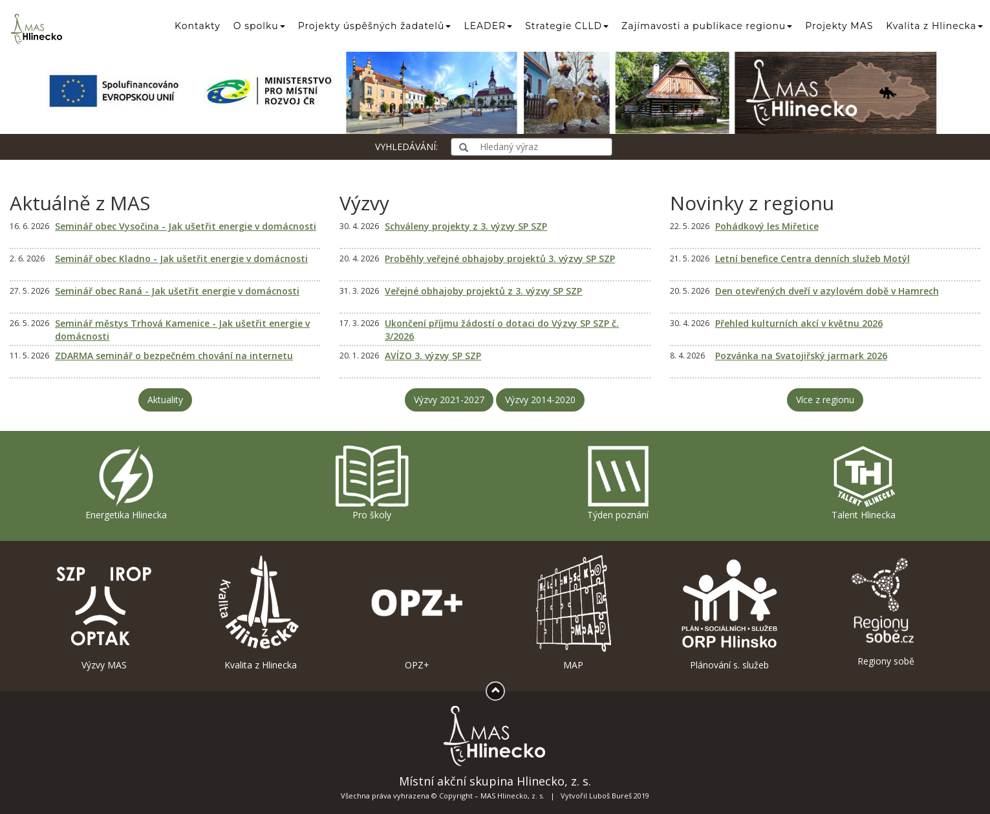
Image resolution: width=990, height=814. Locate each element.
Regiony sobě (885, 610)
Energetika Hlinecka (126, 482)
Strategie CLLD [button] (566, 26)
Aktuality (165, 399)
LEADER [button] (488, 26)
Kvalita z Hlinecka (260, 612)
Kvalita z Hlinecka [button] (934, 26)
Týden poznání (618, 482)
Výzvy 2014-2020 (540, 399)
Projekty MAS (839, 26)
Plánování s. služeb (729, 612)
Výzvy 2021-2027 (449, 399)
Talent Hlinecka (863, 482)
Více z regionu (825, 399)
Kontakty (198, 26)
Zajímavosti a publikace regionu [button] (706, 26)
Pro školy (371, 482)
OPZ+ (417, 612)
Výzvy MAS (104, 612)
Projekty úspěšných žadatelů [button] (374, 26)
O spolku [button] (259, 26)
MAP (572, 612)
